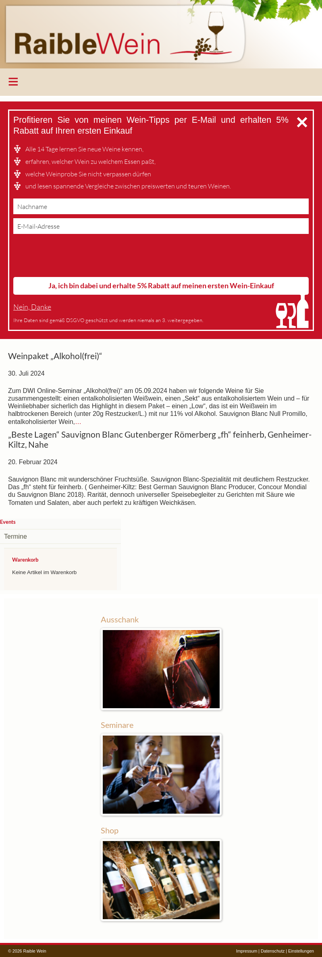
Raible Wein (161, 34)
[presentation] (74, 257)
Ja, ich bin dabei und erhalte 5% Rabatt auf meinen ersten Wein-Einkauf (161, 285)
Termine (15, 536)
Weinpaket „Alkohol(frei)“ (55, 356)
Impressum (247, 951)
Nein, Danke (32, 307)
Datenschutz (273, 951)
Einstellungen (301, 951)
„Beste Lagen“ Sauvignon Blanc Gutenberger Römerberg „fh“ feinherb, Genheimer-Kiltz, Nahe (160, 439)
